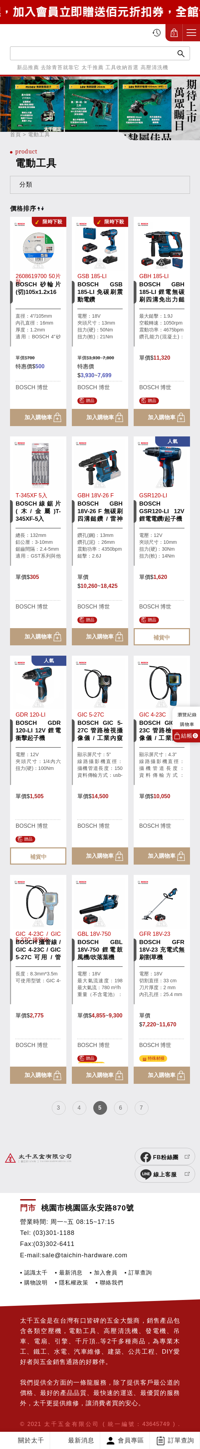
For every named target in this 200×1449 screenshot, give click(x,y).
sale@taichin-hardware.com (84, 1241)
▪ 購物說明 (34, 1268)
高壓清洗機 (154, 67)
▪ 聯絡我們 (109, 1268)
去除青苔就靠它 (60, 67)
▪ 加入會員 (103, 1258)
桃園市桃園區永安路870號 (87, 1193)
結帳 (189, 736)
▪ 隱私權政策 (71, 1268)
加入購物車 (38, 417)
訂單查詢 (181, 1440)
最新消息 (81, 1440)
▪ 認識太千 (34, 1258)
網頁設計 (54, 1420)
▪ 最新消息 (69, 1258)
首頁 (15, 134)
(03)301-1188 (54, 1218)
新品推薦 (28, 67)
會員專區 (131, 1440)
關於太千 (31, 1440)
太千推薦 (93, 67)
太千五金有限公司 (42, 32)
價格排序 (27, 208)
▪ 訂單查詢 (138, 1258)
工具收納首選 (122, 67)
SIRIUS (30, 1420)
